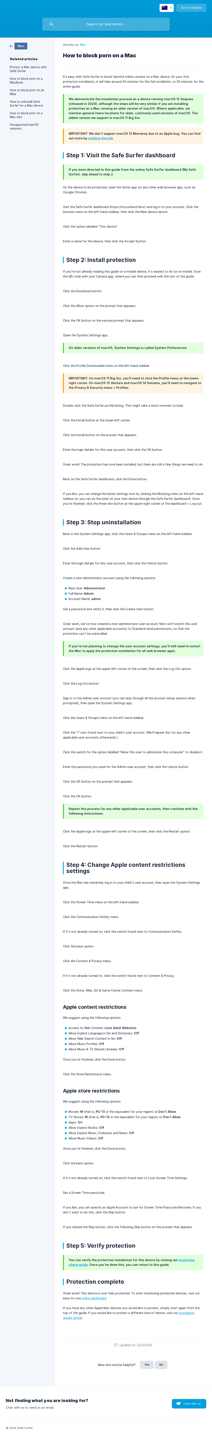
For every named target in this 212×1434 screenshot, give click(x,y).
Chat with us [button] (192, 1403)
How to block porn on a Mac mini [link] (26, 115)
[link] (18, 46)
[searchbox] (106, 24)
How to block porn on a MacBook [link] (26, 80)
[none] (167, 8)
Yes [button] (147, 1364)
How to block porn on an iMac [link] (27, 92)
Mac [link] (83, 44)
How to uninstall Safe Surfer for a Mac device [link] (26, 103)
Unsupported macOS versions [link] (24, 126)
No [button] (161, 1364)
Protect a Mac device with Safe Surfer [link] (28, 69)
